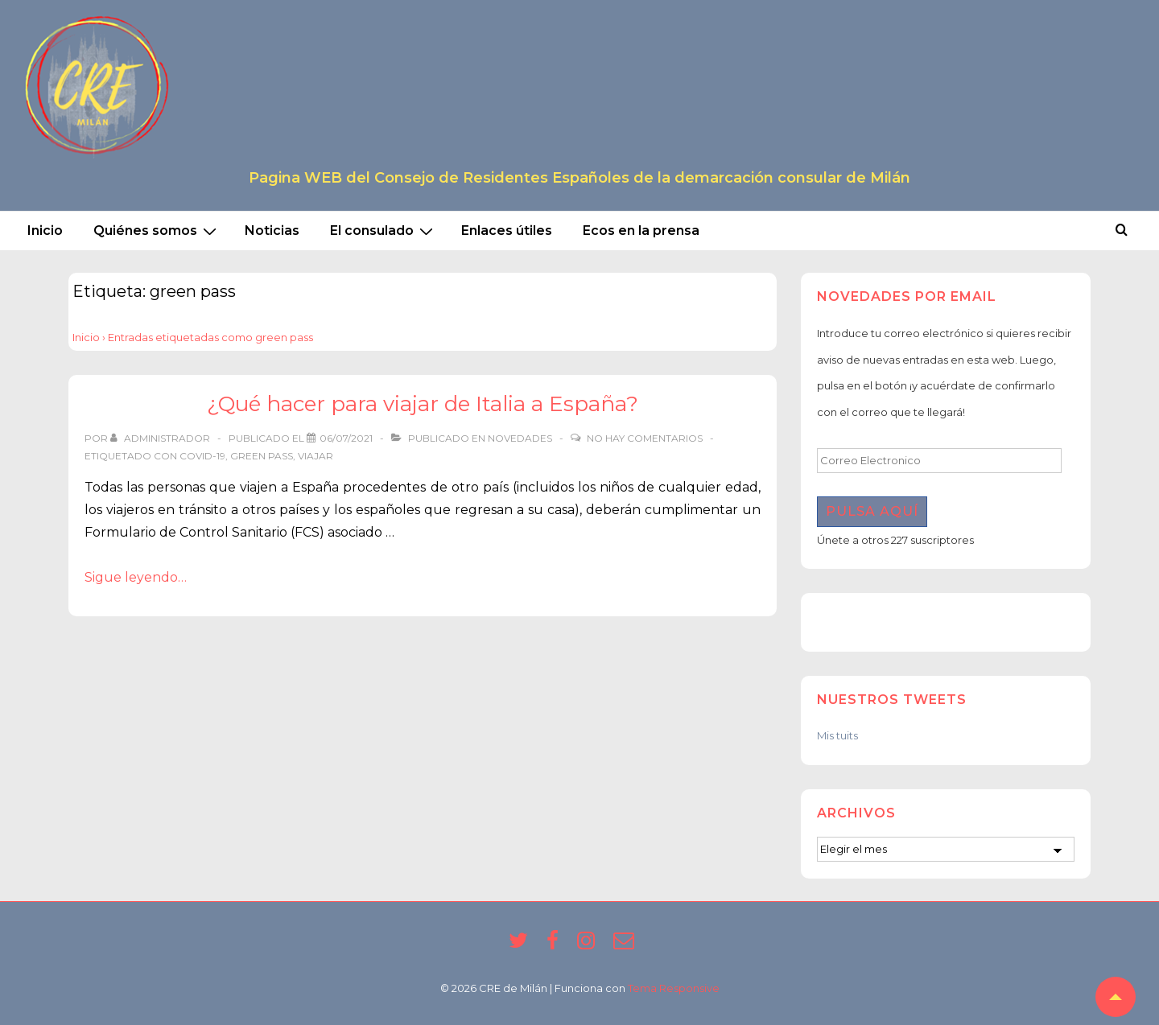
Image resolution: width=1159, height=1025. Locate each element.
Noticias (272, 230)
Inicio (45, 230)
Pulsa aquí (872, 511)
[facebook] (556, 945)
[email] (625, 945)
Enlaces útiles (506, 230)
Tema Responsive (674, 988)
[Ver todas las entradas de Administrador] (161, 438)
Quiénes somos (157, 231)
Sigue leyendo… (136, 577)
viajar (315, 456)
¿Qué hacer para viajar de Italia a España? (422, 404)
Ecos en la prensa (641, 230)
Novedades (520, 438)
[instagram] (589, 945)
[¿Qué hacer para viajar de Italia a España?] (346, 438)
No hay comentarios (645, 438)
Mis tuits (837, 735)
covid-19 (202, 456)
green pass (261, 456)
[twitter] (521, 945)
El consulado (383, 231)
